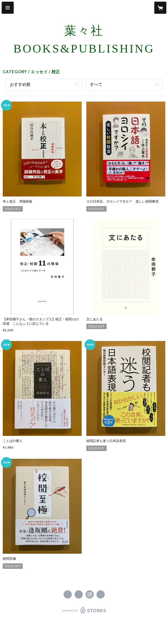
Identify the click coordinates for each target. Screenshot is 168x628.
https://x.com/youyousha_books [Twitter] (79, 594)
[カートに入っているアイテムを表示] (160, 8)
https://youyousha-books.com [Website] (100, 594)
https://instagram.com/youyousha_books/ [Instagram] (90, 594)
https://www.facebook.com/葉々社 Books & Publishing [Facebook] (68, 594)
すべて (96, 84)
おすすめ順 (20, 84)
